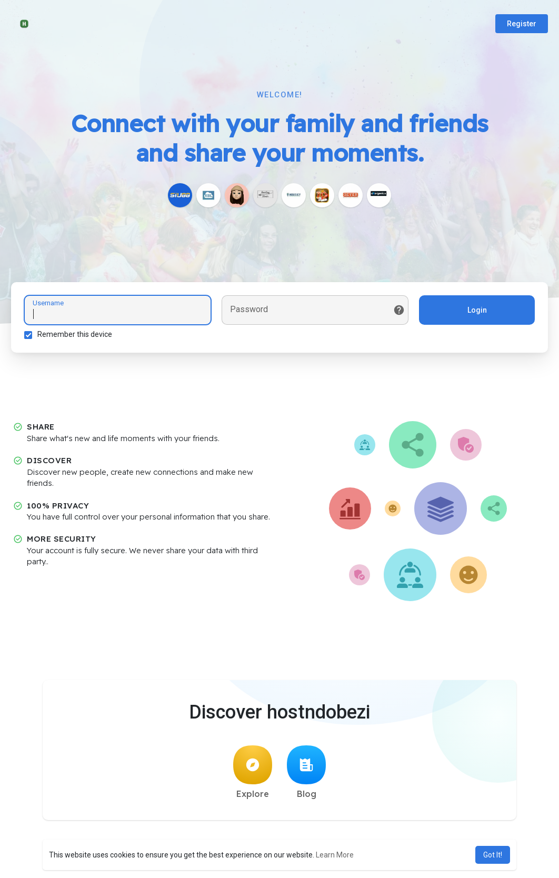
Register (521, 23)
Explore (252, 772)
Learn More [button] (335, 855)
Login (477, 310)
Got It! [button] (492, 855)
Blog (306, 772)
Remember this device (74, 334)
